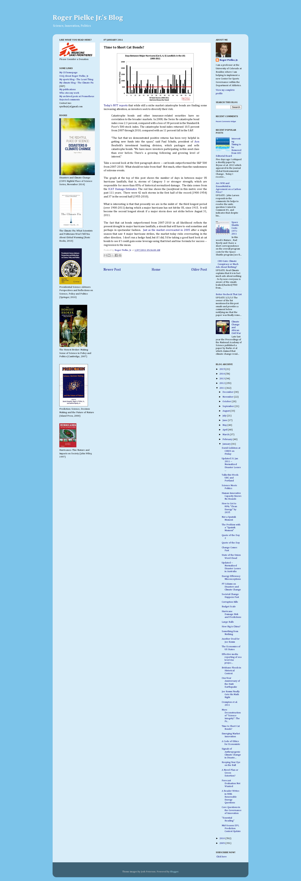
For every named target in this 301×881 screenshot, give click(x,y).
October (227, 401)
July (224, 415)
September (228, 406)
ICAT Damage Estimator (122, 189)
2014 (222, 374)
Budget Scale (229, 606)
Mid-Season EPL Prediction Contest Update (231, 828)
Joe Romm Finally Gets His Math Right (231, 694)
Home (156, 269)
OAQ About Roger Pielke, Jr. (73, 76)
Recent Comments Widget (226, 121)
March (226, 434)
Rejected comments (69, 99)
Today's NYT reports (116, 105)
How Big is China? (231, 626)
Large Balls (228, 622)
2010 (222, 838)
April (225, 429)
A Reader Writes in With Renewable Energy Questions (230, 797)
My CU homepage (68, 72)
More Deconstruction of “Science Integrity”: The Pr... (231, 716)
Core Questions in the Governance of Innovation (231, 810)
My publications (67, 89)
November (228, 397)
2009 (222, 843)
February (227, 439)
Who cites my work (69, 93)
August (226, 411)
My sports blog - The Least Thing (76, 79)
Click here (221, 856)
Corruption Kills (230, 602)
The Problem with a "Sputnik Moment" (231, 527)
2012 (222, 383)
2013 (222, 378)
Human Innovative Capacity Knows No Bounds (231, 496)
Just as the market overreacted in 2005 (166, 230)
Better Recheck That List (229, 294)
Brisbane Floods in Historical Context (231, 670)
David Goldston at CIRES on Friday (231, 451)
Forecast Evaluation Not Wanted (231, 783)
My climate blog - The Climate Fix (76, 83)
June (225, 420)
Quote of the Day (231, 543)
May (224, 425)
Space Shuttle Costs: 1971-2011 (235, 228)
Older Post (199, 269)
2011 (222, 388)
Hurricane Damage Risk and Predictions (231, 614)
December (228, 392)
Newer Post (112, 269)
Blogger (174, 871)
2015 (222, 369)
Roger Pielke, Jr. (123, 250)
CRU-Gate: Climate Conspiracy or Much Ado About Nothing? (227, 264)
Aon (196, 141)
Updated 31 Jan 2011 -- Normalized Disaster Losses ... (231, 464)
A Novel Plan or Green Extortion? (230, 773)
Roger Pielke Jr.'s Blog (88, 17)
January (226, 444)
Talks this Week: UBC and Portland (230, 478)
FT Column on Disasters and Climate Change (231, 587)
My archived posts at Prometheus (76, 96)
